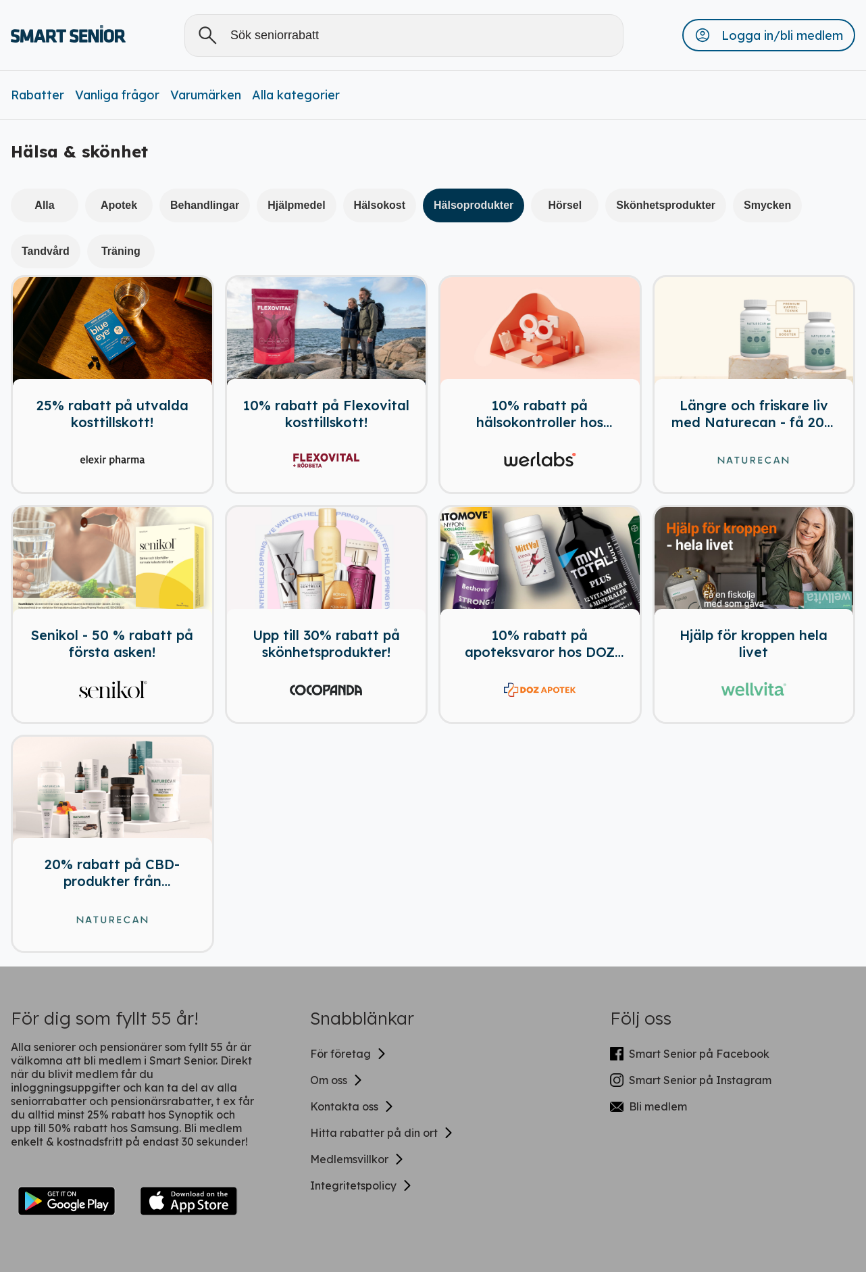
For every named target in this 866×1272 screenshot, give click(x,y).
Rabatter (37, 95)
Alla (44, 205)
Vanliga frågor (117, 95)
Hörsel (565, 205)
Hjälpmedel (296, 205)
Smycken (767, 205)
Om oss (336, 1080)
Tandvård (46, 251)
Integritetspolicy (361, 1185)
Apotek (119, 205)
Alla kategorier (296, 95)
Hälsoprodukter (473, 205)
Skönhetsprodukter (665, 205)
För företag (348, 1053)
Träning (121, 251)
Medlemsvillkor (357, 1159)
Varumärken (205, 95)
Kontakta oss (352, 1106)
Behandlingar (204, 205)
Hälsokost (379, 205)
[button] (768, 35)
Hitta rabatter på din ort (382, 1133)
